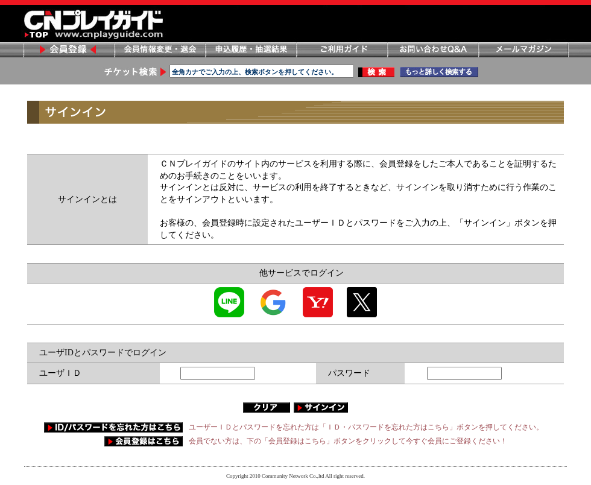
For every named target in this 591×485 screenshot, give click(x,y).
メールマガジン (523, 49)
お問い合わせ (432, 49)
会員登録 (68, 49)
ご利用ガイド (341, 49)
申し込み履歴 (250, 49)
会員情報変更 (159, 49)
